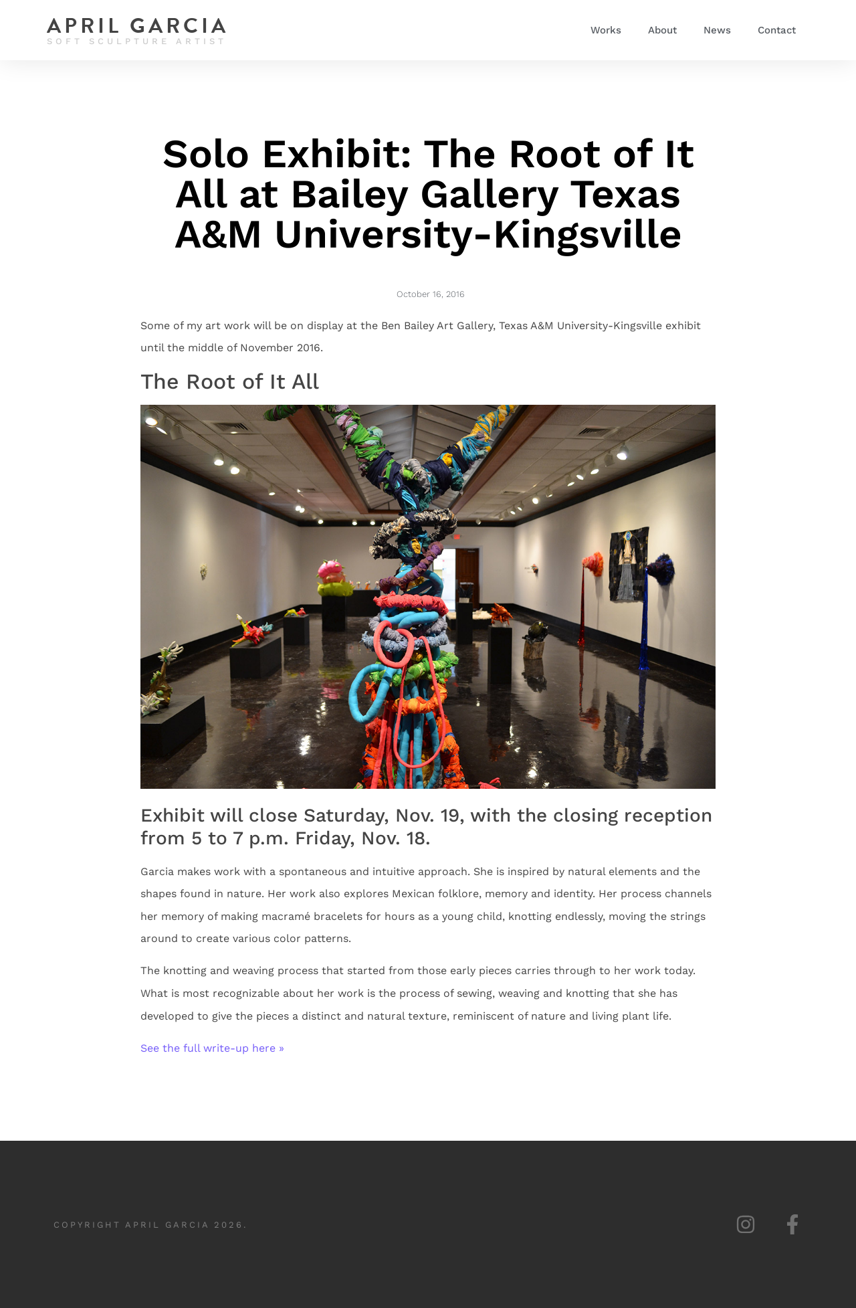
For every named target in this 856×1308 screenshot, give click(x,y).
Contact (777, 30)
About (662, 30)
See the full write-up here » (212, 1048)
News (717, 30)
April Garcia (138, 25)
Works (606, 30)
